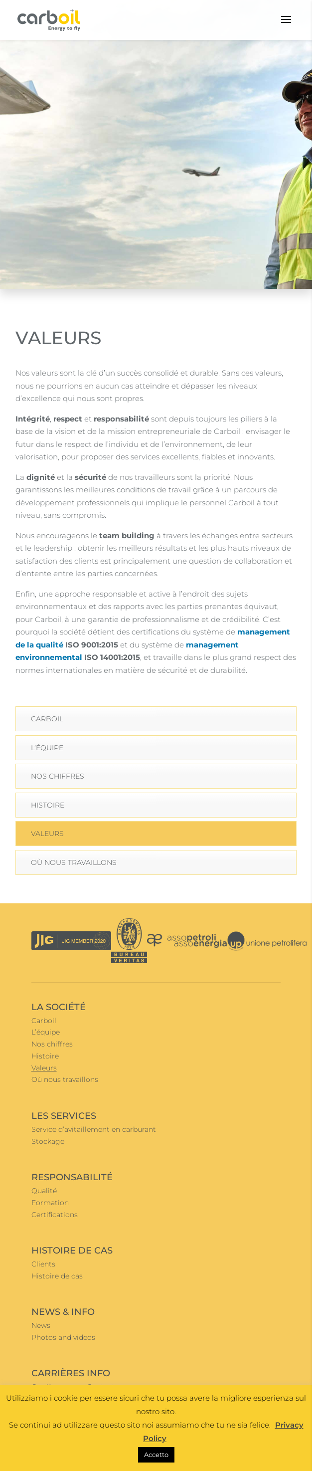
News (40, 1325)
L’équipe (47, 747)
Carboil (47, 718)
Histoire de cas (57, 1275)
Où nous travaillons (74, 862)
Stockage (47, 1141)
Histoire (47, 805)
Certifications (54, 1214)
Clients (43, 1264)
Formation (50, 1202)
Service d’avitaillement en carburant (93, 1129)
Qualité (44, 1190)
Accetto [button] (156, 1455)
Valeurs (47, 833)
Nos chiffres (57, 776)
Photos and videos (63, 1337)
